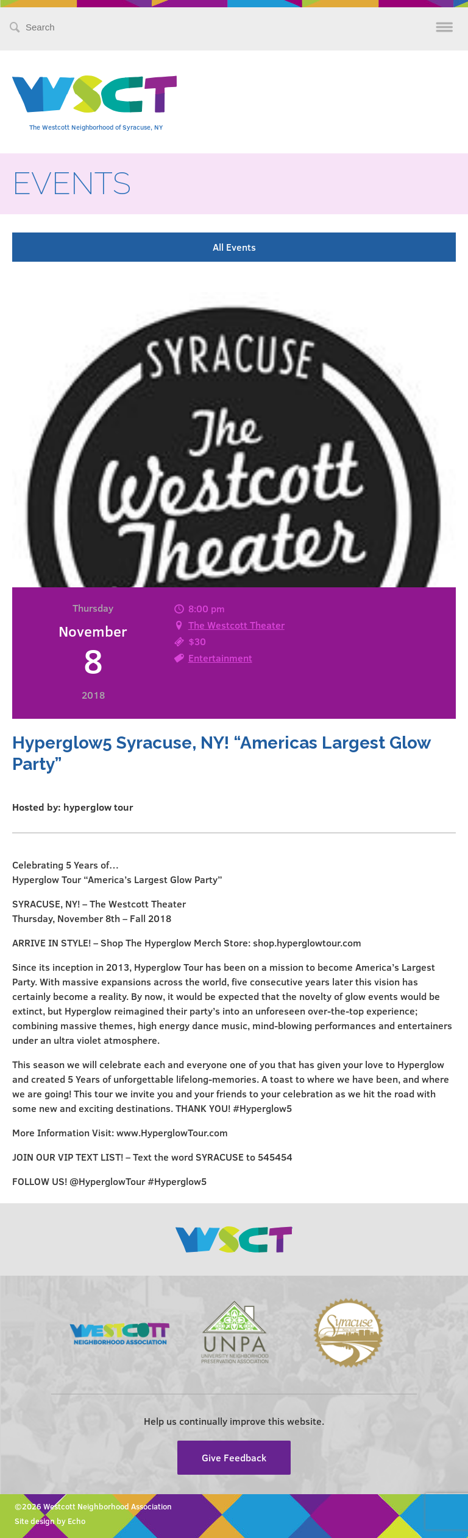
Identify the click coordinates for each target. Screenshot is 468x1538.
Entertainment (220, 657)
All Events (234, 246)
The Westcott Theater (236, 624)
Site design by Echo (50, 1520)
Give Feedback (234, 1457)
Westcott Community (94, 94)
